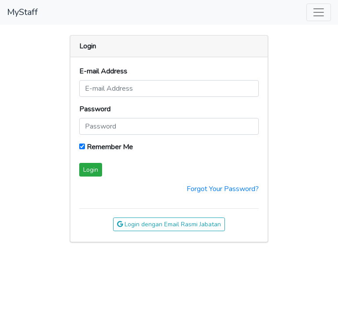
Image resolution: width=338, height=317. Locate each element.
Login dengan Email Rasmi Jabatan (169, 224)
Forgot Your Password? (223, 189)
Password (94, 109)
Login (90, 170)
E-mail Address (103, 71)
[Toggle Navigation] (318, 12)
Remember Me (106, 147)
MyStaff (22, 12)
